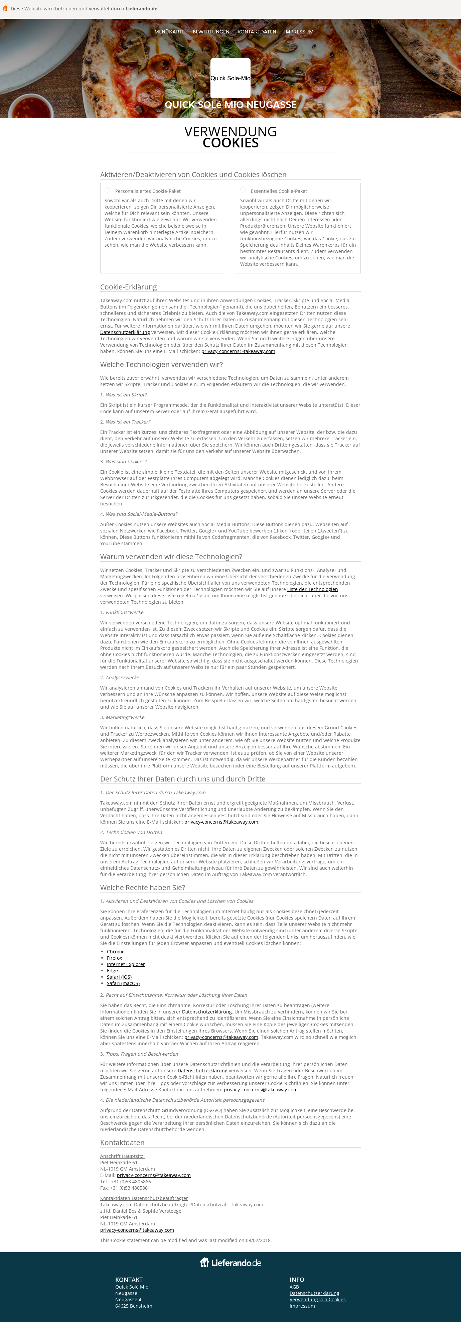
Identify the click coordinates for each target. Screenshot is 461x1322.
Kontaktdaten (257, 31)
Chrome (116, 951)
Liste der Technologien (312, 589)
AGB (294, 1287)
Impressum (299, 31)
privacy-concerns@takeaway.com (238, 351)
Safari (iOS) (119, 977)
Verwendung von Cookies (318, 1299)
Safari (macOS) (123, 983)
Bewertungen (211, 31)
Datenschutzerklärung (125, 332)
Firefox (114, 958)
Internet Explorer (126, 964)
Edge (112, 970)
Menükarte (169, 31)
